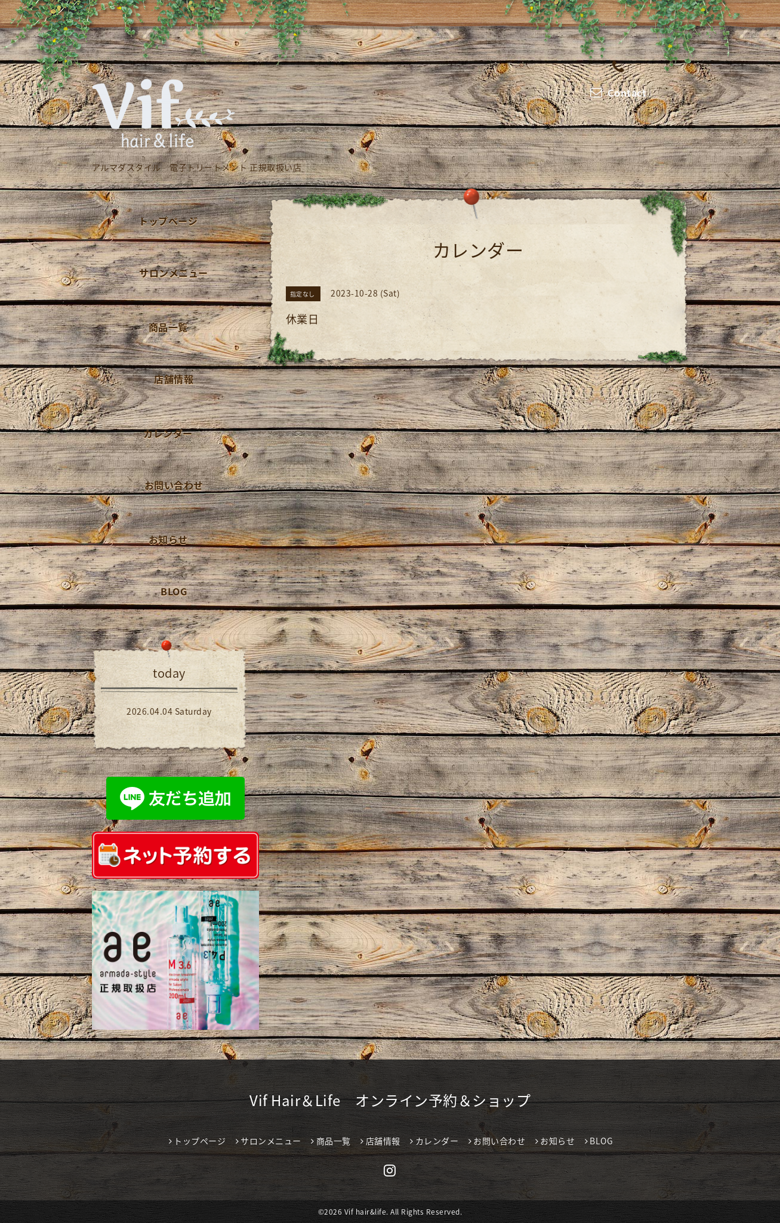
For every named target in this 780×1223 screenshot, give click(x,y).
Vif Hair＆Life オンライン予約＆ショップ (390, 1100)
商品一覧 (168, 327)
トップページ (168, 221)
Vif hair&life (365, 1211)
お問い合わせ (174, 485)
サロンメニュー (173, 272)
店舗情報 (173, 379)
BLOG (174, 591)
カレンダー (168, 433)
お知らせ (168, 539)
